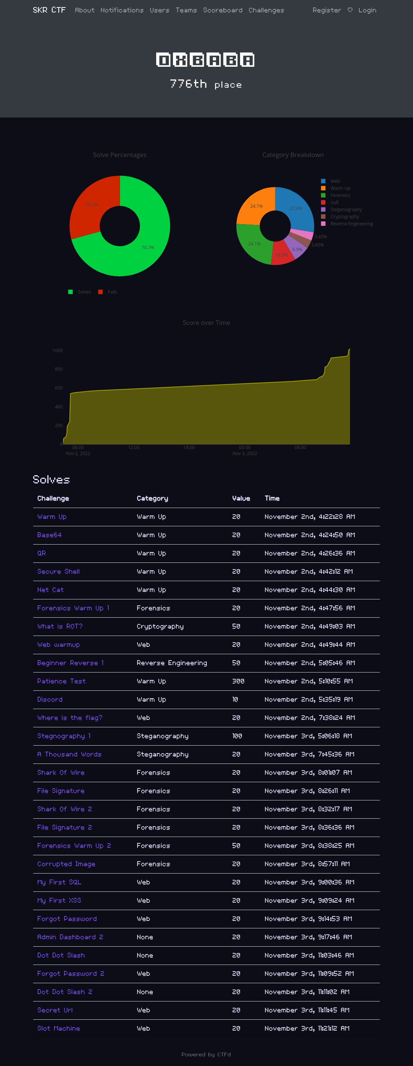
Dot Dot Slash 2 (65, 992)
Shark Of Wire (61, 772)
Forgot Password (67, 918)
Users (160, 10)
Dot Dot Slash (61, 955)
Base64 (50, 535)
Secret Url (55, 1010)
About (85, 10)
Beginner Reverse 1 (71, 663)
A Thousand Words (70, 754)
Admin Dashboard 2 (71, 937)
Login (368, 10)
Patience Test (62, 681)
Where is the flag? (70, 717)
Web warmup (59, 644)
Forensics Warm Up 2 (74, 845)
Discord (50, 699)
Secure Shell (59, 571)
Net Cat (51, 589)
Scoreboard (223, 10)
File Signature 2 (65, 827)
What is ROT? (60, 626)
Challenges (267, 10)
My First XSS (60, 900)
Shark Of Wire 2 (65, 809)
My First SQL (60, 882)
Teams (187, 10)
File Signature (61, 790)
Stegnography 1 (64, 736)
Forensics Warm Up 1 (73, 608)
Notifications (122, 10)
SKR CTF (49, 10)
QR (42, 553)
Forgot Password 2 (71, 973)
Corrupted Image (67, 864)
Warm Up (52, 516)
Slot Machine (59, 1028)
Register (327, 10)
